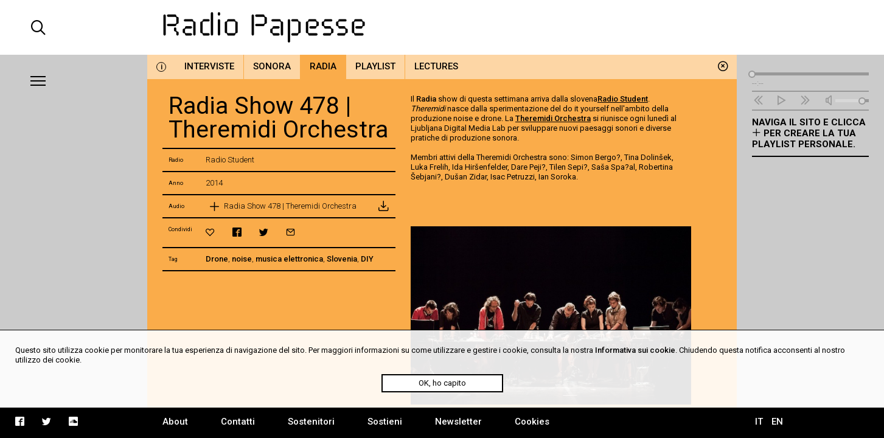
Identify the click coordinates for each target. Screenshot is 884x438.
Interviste (209, 66)
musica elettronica (289, 258)
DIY (367, 258)
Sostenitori (311, 421)
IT (759, 421)
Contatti (238, 421)
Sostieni (384, 421)
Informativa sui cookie (635, 350)
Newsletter (458, 421)
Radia (323, 66)
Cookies (532, 421)
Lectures (436, 66)
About (175, 421)
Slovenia (342, 258)
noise (242, 258)
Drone (217, 258)
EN (777, 421)
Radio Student (622, 98)
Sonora (272, 66)
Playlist (375, 66)
